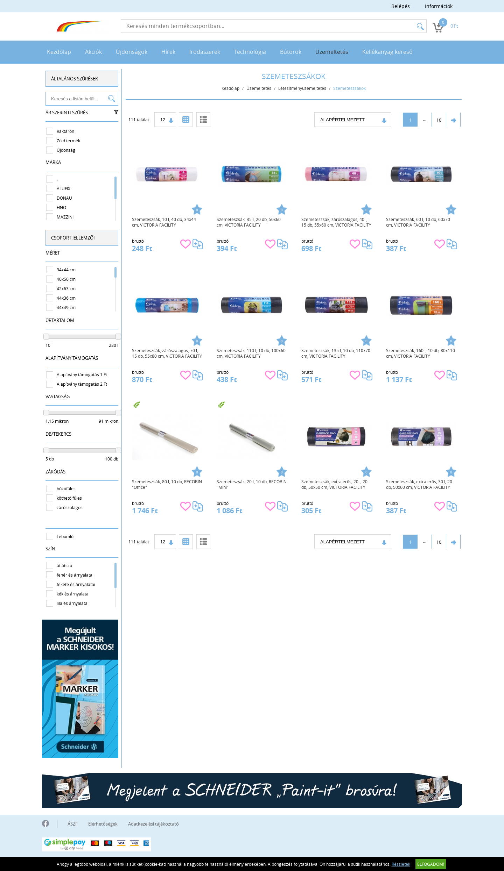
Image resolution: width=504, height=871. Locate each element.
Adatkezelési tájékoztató (153, 824)
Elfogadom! (430, 864)
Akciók (93, 52)
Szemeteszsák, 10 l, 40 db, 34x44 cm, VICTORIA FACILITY (164, 222)
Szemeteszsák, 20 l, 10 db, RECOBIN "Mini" (252, 484)
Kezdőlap (59, 52)
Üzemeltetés (331, 52)
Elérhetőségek (103, 824)
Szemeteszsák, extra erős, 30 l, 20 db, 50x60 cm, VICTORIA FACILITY (419, 484)
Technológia (250, 52)
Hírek (168, 52)
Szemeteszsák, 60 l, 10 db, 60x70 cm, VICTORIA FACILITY (418, 222)
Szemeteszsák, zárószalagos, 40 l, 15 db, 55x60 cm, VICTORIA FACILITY (336, 222)
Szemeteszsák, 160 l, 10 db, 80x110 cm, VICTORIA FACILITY (420, 353)
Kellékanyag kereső (387, 52)
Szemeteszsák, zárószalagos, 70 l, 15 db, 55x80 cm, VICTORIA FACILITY (167, 353)
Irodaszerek (204, 52)
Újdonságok (131, 52)
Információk (439, 6)
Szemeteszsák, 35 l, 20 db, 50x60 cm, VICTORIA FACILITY (249, 222)
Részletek (401, 864)
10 (438, 120)
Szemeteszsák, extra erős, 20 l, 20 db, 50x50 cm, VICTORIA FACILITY (334, 484)
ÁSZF (73, 824)
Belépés (400, 6)
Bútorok (290, 52)
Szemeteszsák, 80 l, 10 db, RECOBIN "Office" (167, 484)
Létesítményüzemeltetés (302, 88)
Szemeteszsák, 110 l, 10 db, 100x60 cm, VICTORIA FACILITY (251, 353)
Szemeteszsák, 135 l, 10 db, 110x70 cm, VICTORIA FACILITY (335, 353)
